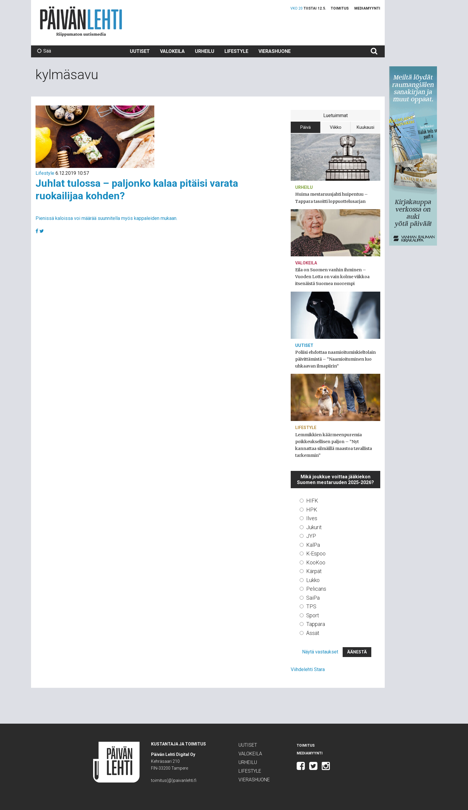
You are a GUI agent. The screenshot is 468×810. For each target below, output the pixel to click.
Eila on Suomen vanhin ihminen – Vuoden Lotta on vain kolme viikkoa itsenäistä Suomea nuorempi (332, 276)
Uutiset (140, 51)
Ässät (312, 633)
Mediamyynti (367, 8)
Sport (312, 615)
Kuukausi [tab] (365, 127)
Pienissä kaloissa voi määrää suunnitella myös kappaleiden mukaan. (106, 218)
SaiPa (313, 598)
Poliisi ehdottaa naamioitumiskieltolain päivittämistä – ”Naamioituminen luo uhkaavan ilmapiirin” (335, 359)
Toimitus (340, 8)
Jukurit (314, 527)
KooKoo (315, 562)
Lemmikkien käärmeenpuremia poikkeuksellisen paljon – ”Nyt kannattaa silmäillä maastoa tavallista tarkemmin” (333, 445)
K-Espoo (316, 553)
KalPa (313, 545)
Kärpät (314, 571)
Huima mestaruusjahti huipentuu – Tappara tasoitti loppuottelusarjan (331, 198)
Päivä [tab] (305, 127)
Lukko (313, 580)
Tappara (315, 624)
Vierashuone (274, 51)
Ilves (311, 518)
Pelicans (316, 589)
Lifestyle (236, 51)
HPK (311, 509)
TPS (311, 606)
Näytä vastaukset (320, 652)
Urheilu (204, 51)
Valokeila (172, 51)
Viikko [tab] (335, 127)
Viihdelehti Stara (308, 669)
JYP (311, 536)
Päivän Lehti (81, 21)
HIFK (312, 500)
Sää (44, 51)
